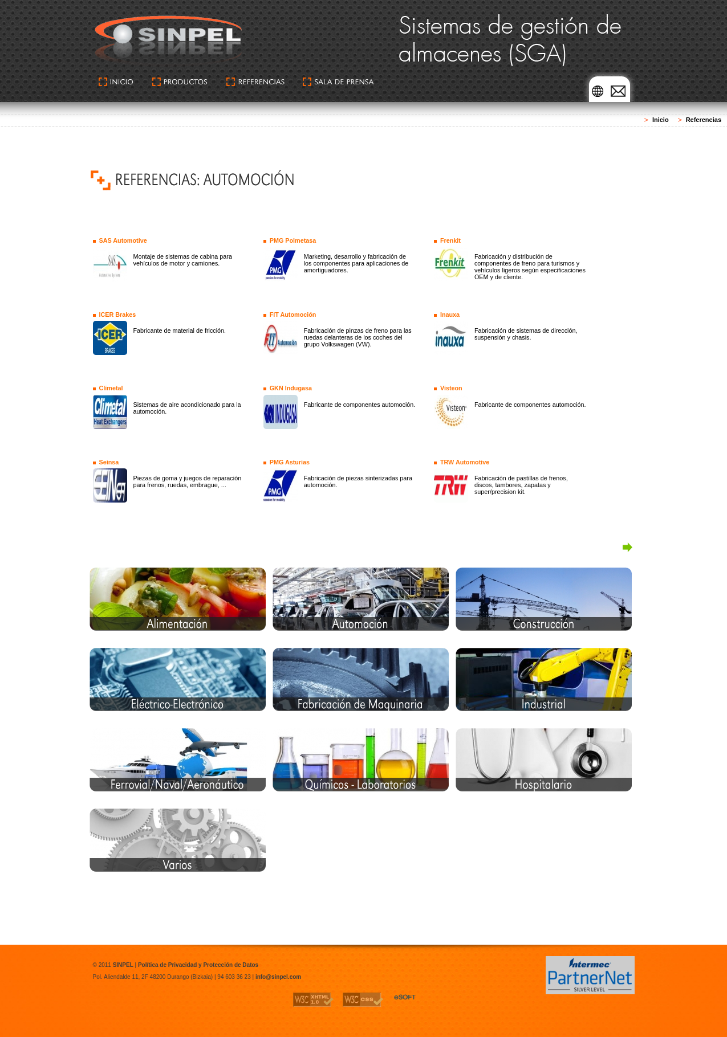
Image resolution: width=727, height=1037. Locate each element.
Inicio (660, 119)
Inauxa (450, 314)
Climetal (111, 388)
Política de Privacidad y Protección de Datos (198, 965)
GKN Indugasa (291, 388)
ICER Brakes (117, 314)
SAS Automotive (123, 240)
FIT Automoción (293, 314)
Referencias (703, 119)
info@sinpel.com (278, 977)
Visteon (451, 388)
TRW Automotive (464, 462)
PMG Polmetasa (293, 240)
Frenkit (450, 240)
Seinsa (109, 462)
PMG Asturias (290, 462)
